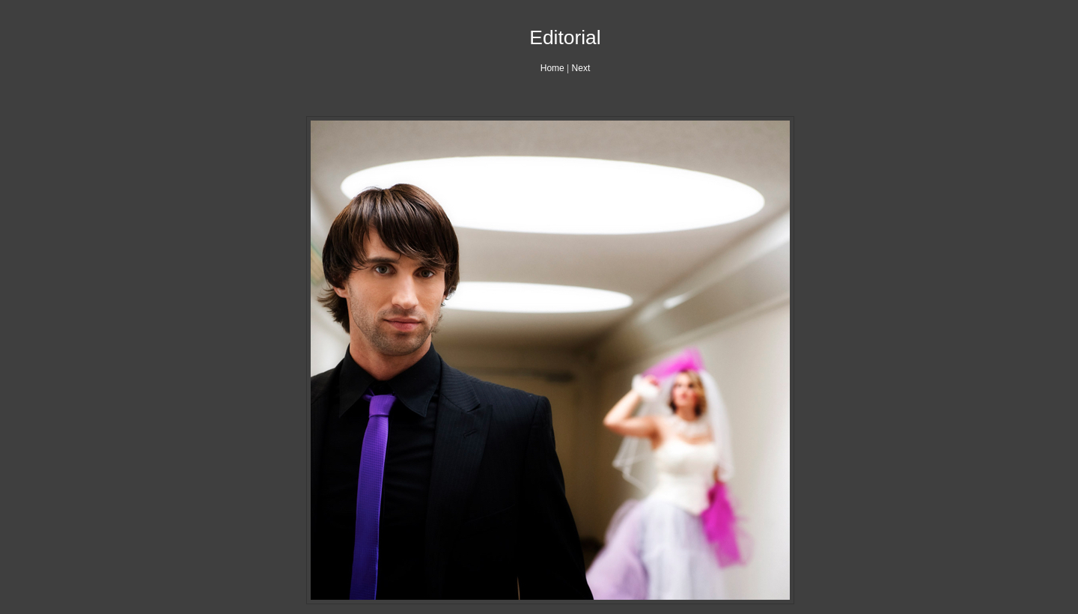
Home (552, 68)
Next (581, 68)
